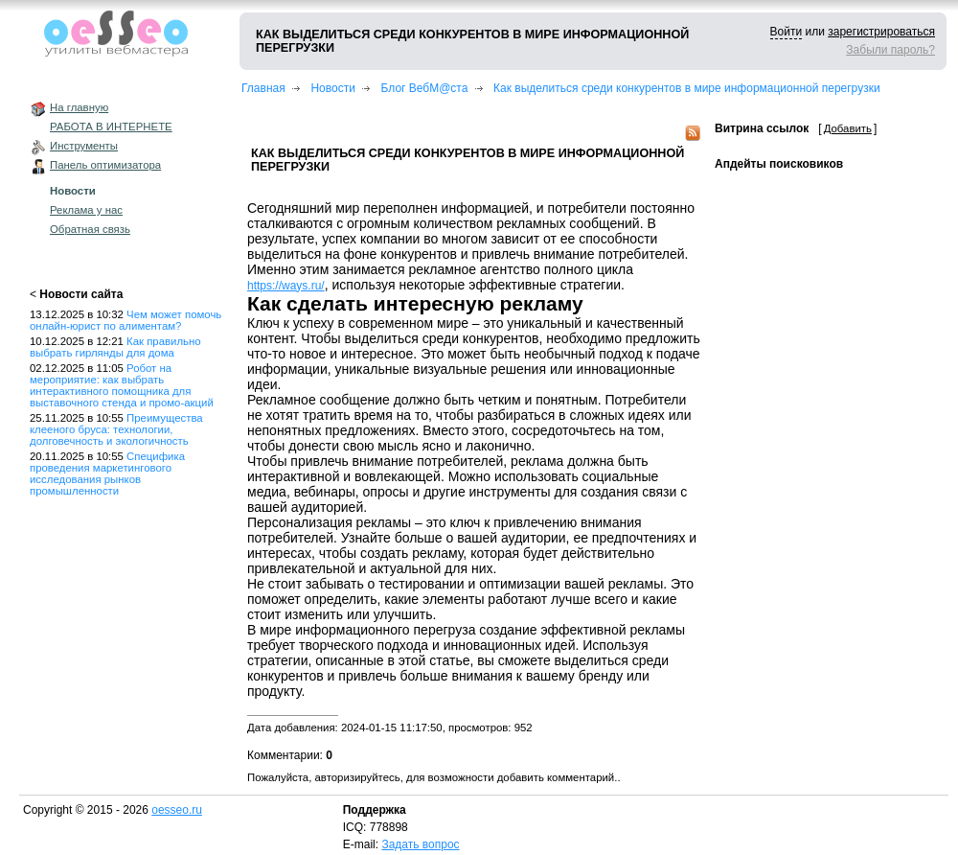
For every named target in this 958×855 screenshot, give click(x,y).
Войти (786, 31)
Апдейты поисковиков (779, 164)
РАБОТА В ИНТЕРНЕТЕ (111, 126)
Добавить (848, 128)
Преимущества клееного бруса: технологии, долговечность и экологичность (116, 429)
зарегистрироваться (881, 31)
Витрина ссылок (762, 128)
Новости (73, 190)
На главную (79, 107)
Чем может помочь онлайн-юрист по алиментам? (125, 320)
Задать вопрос (420, 844)
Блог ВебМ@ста (424, 88)
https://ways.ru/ (286, 285)
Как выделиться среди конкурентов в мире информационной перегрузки (686, 88)
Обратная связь (90, 229)
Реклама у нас (86, 210)
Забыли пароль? (890, 50)
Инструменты (84, 145)
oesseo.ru (176, 810)
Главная (263, 88)
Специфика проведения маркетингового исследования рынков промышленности (107, 474)
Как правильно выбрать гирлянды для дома (115, 346)
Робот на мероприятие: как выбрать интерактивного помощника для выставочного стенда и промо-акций (122, 385)
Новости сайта (81, 294)
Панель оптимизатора (105, 165)
